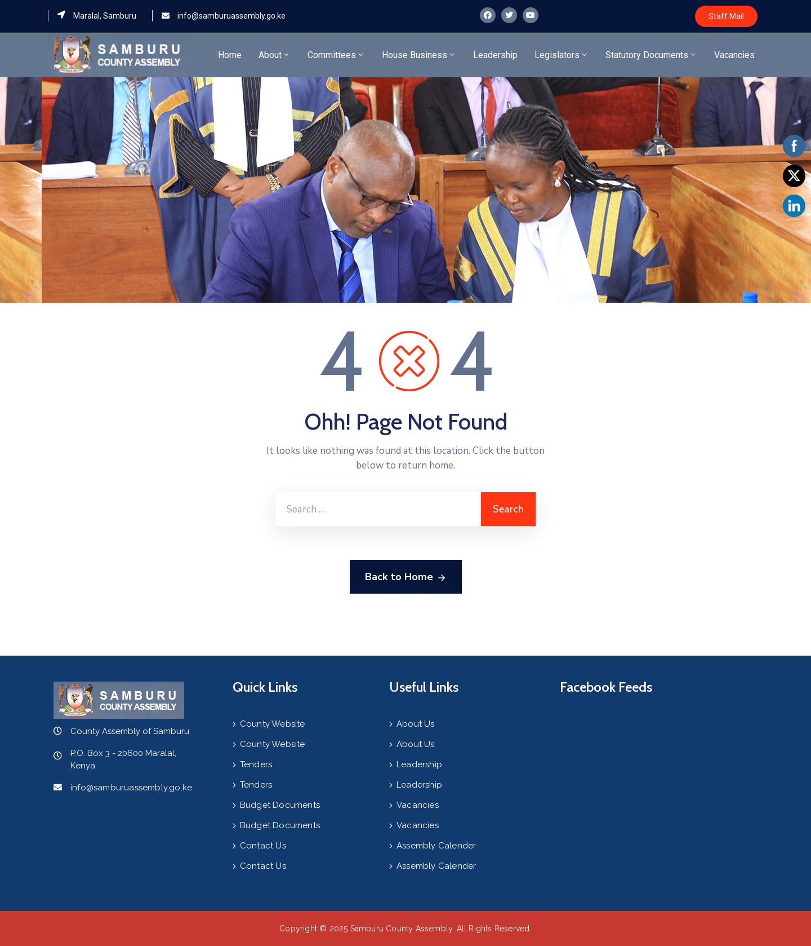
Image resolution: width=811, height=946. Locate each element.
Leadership (495, 55)
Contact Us (263, 846)
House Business (419, 55)
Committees (336, 55)
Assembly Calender (436, 846)
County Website (272, 724)
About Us (415, 724)
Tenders (256, 764)
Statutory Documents (651, 55)
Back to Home (406, 577)
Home (230, 55)
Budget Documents (280, 805)
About (275, 55)
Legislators (561, 55)
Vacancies (734, 55)
